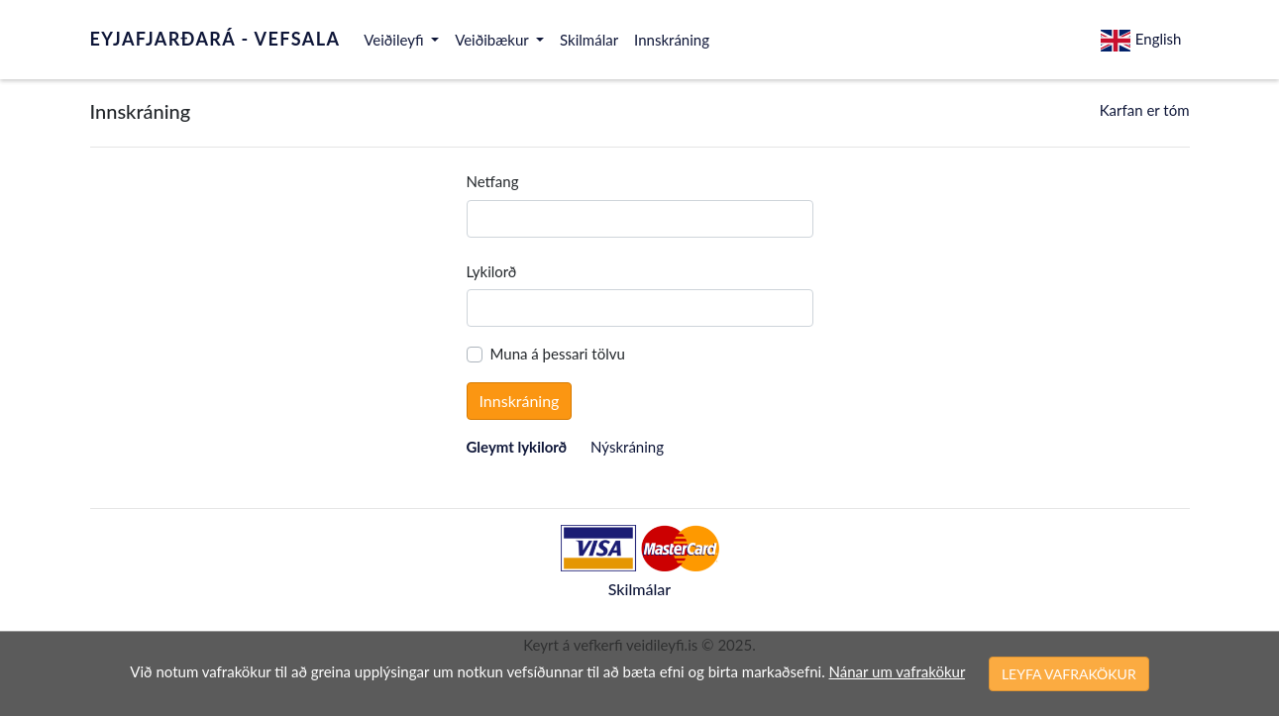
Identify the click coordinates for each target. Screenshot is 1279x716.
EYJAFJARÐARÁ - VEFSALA (215, 39)
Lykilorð (492, 271)
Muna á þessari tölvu (557, 353)
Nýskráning (627, 447)
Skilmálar (589, 40)
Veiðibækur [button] (493, 40)
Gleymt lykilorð (517, 447)
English (1141, 41)
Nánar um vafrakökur (897, 671)
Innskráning (671, 40)
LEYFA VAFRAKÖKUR (1069, 673)
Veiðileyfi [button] (395, 40)
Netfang (493, 181)
